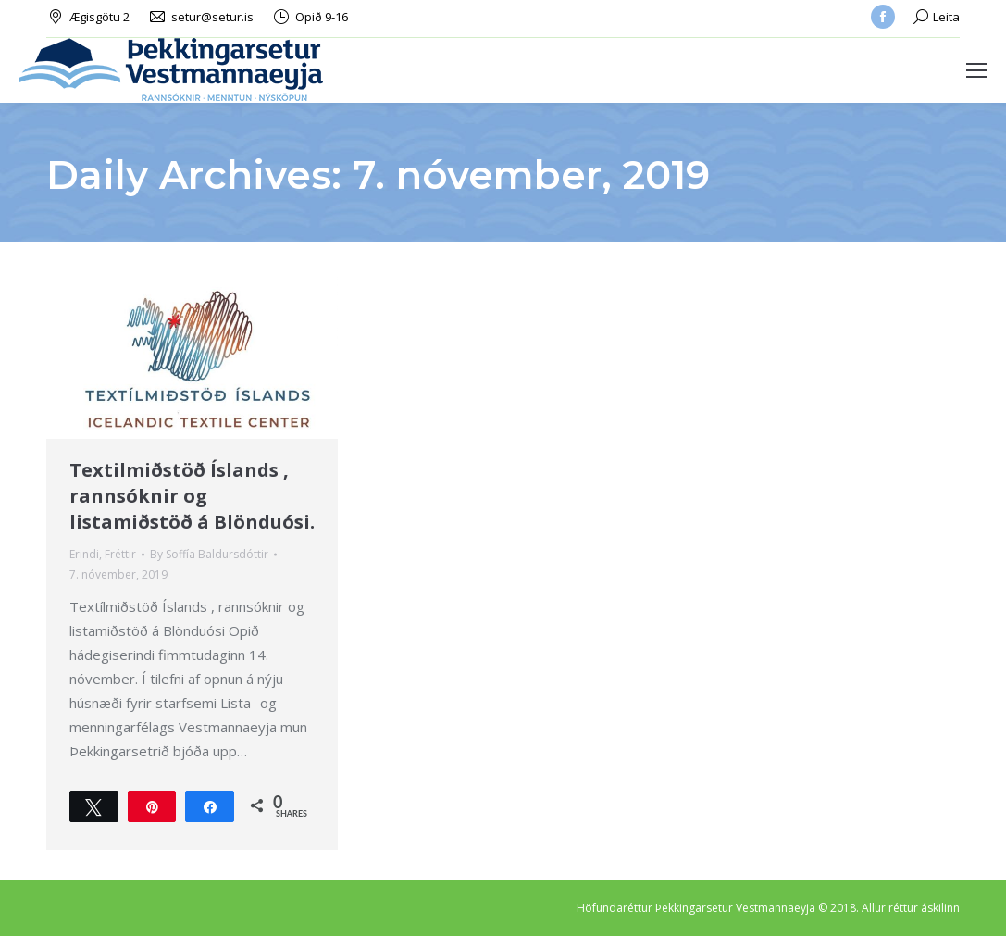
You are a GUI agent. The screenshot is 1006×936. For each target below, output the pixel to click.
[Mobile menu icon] (976, 70)
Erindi (84, 554)
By (209, 554)
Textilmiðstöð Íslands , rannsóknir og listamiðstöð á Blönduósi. (192, 495)
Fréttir (120, 554)
